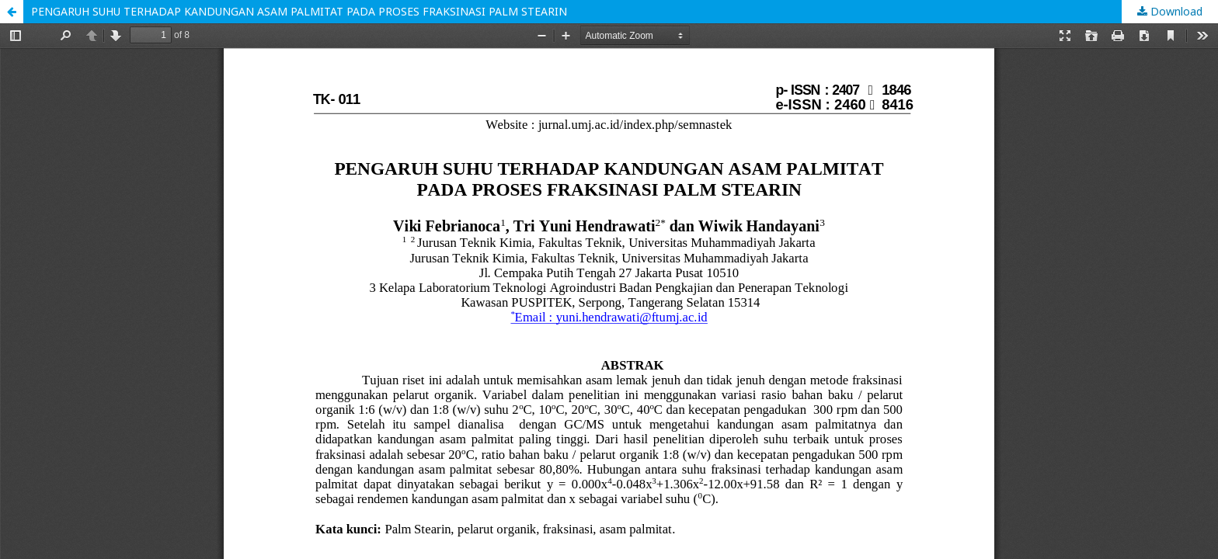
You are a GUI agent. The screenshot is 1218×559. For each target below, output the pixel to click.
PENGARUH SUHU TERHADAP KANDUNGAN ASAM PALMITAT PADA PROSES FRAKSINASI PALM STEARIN (299, 11)
